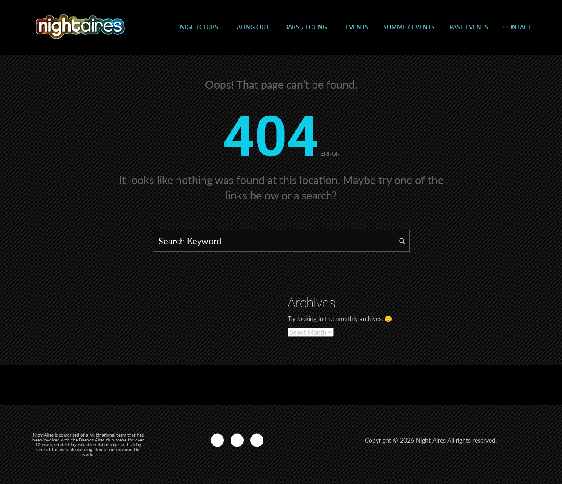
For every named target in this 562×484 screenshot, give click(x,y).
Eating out (251, 27)
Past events (469, 27)
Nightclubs (199, 27)
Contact (517, 27)
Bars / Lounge (307, 27)
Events (357, 27)
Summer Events (409, 27)
